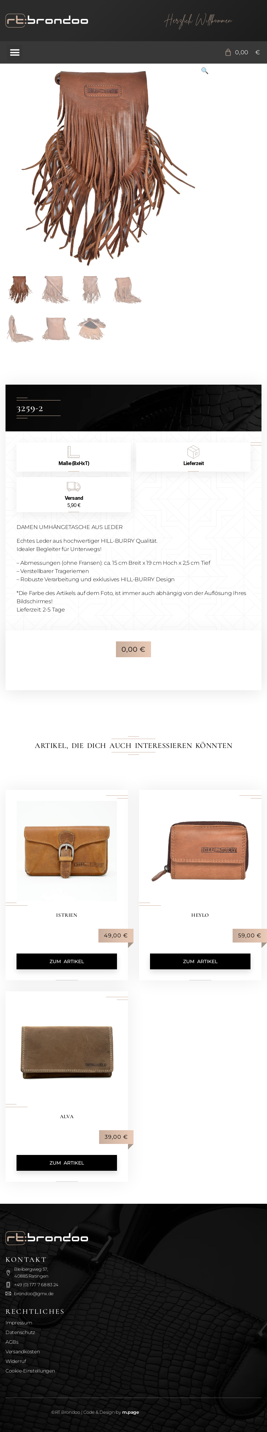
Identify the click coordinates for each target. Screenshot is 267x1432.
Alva (67, 1116)
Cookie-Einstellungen (30, 1371)
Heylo (200, 915)
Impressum (19, 1323)
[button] (14, 52)
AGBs (12, 1342)
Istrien (67, 915)
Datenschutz (20, 1332)
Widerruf (16, 1361)
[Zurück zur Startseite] (69, 20)
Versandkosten (23, 1351)
